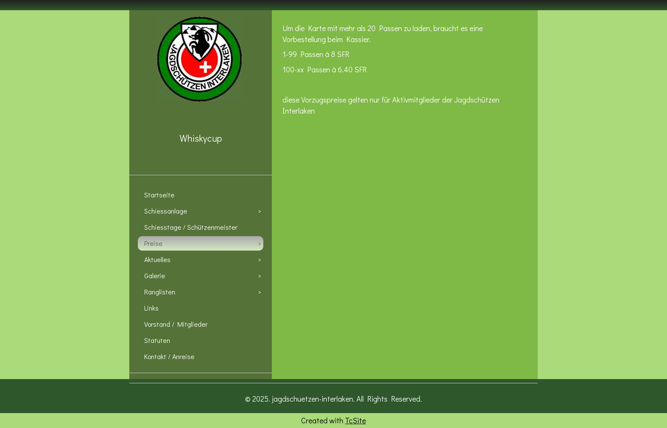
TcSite (355, 420)
